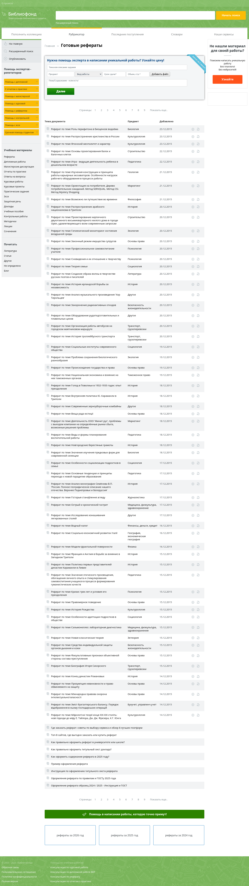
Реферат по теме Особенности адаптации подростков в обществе (83, 618)
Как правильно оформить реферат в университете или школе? (88, 742)
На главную (16, 43)
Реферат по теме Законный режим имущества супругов (83, 241)
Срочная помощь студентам (19, 132)
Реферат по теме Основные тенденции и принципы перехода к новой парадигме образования (81, 475)
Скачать (193, 129)
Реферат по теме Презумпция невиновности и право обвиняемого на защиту (82, 685)
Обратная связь (10, 867)
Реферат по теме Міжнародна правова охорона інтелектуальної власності (79, 695)
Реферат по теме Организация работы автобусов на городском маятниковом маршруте (81, 327)
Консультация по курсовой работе (69, 867)
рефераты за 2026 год (70, 835)
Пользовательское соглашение (19, 871)
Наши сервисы (224, 34)
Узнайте (227, 79)
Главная (50, 46)
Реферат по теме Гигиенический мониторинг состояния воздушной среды (84, 232)
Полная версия (10, 881)
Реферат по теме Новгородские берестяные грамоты (82, 445)
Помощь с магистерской (17, 96)
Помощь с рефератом (16, 110)
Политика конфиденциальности (19, 876)
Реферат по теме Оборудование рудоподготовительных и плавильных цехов (85, 317)
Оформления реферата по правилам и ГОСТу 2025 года (83, 778)
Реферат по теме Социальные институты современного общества (83, 348)
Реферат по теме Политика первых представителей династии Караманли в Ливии (81, 566)
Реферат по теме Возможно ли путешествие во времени (84, 199)
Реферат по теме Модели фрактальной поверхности (81, 546)
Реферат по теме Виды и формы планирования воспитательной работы (78, 436)
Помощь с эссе (12, 125)
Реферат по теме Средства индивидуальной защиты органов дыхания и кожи (81, 646)
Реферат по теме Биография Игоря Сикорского (78, 665)
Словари (177, 34)
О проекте (7, 3)
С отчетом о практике (16, 89)
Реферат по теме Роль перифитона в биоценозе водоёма (84, 129)
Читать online (198, 129)
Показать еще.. (159, 110)
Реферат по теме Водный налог (69, 525)
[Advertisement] (21, 329)
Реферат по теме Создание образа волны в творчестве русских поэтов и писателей (83, 275)
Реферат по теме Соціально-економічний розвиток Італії (84, 533)
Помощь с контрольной (17, 117)
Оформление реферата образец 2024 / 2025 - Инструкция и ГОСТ (89, 785)
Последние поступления (127, 34)
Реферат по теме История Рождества (72, 609)
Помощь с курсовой (15, 103)
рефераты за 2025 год (124, 835)
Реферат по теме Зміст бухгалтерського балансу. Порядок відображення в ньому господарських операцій (84, 706)
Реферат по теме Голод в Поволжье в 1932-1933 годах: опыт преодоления (86, 387)
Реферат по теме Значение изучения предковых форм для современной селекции (85, 454)
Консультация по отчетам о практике (70, 881)
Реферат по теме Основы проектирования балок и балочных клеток (80, 153)
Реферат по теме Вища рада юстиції (72, 413)
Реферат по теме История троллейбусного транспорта (83, 336)
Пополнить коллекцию (26, 34)
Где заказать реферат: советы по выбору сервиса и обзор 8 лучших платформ (96, 727)
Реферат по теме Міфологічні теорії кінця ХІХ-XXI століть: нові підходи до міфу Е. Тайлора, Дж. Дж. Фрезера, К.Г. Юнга (86, 716)
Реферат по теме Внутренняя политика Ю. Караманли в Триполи (83, 397)
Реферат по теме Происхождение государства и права (83, 367)
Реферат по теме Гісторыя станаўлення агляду (78, 497)
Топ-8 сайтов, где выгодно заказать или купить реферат (84, 734)
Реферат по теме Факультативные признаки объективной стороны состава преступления (85, 657)
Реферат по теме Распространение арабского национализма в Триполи (77, 208)
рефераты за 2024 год (178, 835)
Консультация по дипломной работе (70, 871)
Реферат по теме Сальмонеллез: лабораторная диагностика (86, 627)
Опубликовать (17, 58)
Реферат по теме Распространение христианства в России (85, 136)
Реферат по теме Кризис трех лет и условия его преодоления (78, 593)
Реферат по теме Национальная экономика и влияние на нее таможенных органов (84, 376)
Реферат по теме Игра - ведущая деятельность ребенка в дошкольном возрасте (84, 163)
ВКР (93, 871)
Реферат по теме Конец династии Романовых (77, 676)
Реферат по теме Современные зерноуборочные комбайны (86, 406)
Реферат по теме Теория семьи (69, 266)
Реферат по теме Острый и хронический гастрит (79, 504)
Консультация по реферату (65, 876)
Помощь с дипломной (16, 81)
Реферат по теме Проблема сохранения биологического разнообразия (84, 358)
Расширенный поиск (67, 22)
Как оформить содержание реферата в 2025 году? (80, 756)
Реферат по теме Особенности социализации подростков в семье (86, 464)
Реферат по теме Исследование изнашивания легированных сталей (78, 517)
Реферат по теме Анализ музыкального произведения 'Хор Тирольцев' (85, 296)
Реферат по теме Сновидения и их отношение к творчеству (86, 259)
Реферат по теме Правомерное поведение (76, 602)
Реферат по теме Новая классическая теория (77, 637)
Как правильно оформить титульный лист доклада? (81, 749)
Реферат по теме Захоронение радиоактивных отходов (83, 305)
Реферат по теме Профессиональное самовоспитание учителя (82, 250)
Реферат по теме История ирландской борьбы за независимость (80, 285)
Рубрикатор (76, 34)
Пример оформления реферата (69, 763)
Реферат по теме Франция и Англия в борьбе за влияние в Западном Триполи (85, 555)
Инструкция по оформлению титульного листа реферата (84, 771)
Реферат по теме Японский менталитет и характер (80, 143)
